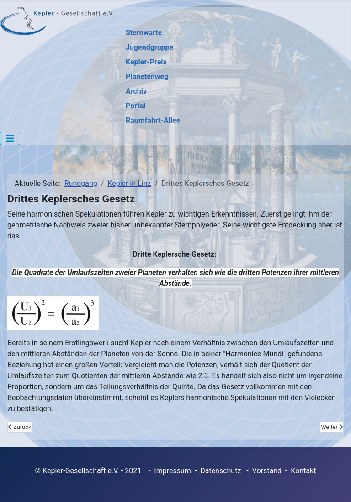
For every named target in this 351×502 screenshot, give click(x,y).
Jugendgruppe (149, 47)
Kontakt (303, 470)
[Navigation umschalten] (10, 138)
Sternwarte (144, 32)
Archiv (136, 91)
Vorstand (266, 470)
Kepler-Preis (146, 62)
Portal (136, 105)
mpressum (174, 470)
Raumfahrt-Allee (153, 120)
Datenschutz (220, 470)
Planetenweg (147, 76)
